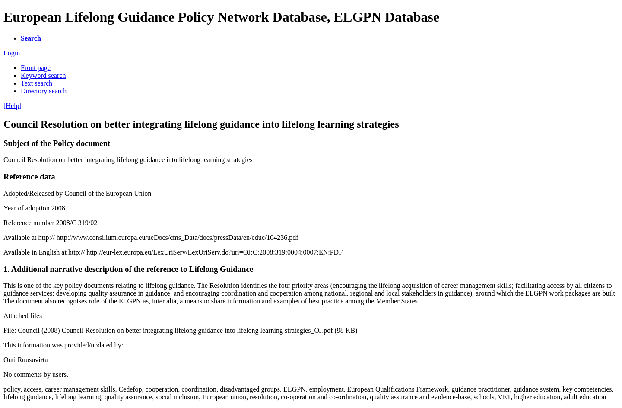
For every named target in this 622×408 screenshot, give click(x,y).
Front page (36, 67)
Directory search (44, 91)
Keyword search (43, 75)
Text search (36, 83)
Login (11, 53)
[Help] (12, 105)
